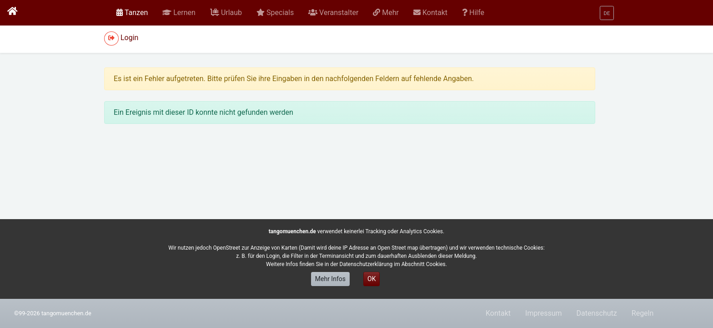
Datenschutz (597, 313)
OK (371, 278)
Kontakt (498, 313)
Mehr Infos (330, 278)
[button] (179, 13)
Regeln (643, 313)
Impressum (543, 313)
